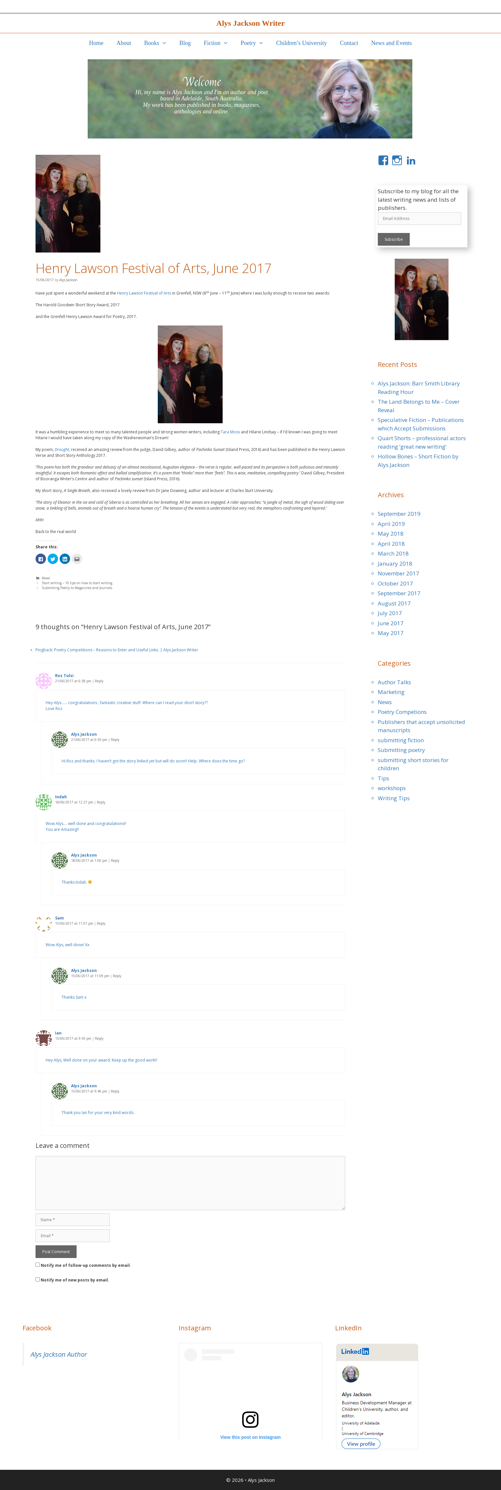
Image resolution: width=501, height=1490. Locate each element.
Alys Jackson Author (59, 1354)
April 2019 (391, 524)
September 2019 (399, 513)
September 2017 (399, 593)
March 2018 (393, 553)
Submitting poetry (401, 750)
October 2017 (395, 583)
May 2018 (391, 533)
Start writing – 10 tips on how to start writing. (77, 583)
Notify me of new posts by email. (75, 1280)
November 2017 (398, 573)
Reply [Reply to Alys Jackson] (115, 739)
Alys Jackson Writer (250, 23)
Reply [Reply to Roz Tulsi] (99, 681)
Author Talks (394, 682)
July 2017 (390, 613)
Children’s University (301, 43)
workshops (392, 788)
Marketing (391, 692)
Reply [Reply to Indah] (101, 802)
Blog (185, 43)
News (46, 578)
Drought (62, 449)
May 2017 (391, 633)
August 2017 (394, 603)
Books (158, 43)
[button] (166, 43)
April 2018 (391, 543)
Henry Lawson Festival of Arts (144, 293)
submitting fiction (401, 740)
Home (96, 43)
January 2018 (395, 563)
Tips (383, 778)
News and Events (391, 43)
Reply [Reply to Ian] (99, 1038)
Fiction (219, 43)
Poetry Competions (402, 712)
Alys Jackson (261, 1480)
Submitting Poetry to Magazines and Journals (77, 588)
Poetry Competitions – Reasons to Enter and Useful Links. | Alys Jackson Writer (126, 650)
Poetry (255, 43)
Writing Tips (394, 798)
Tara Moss (230, 432)
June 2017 (391, 623)
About (123, 43)
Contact (349, 43)
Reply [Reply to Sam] (101, 923)
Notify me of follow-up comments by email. (86, 1265)
